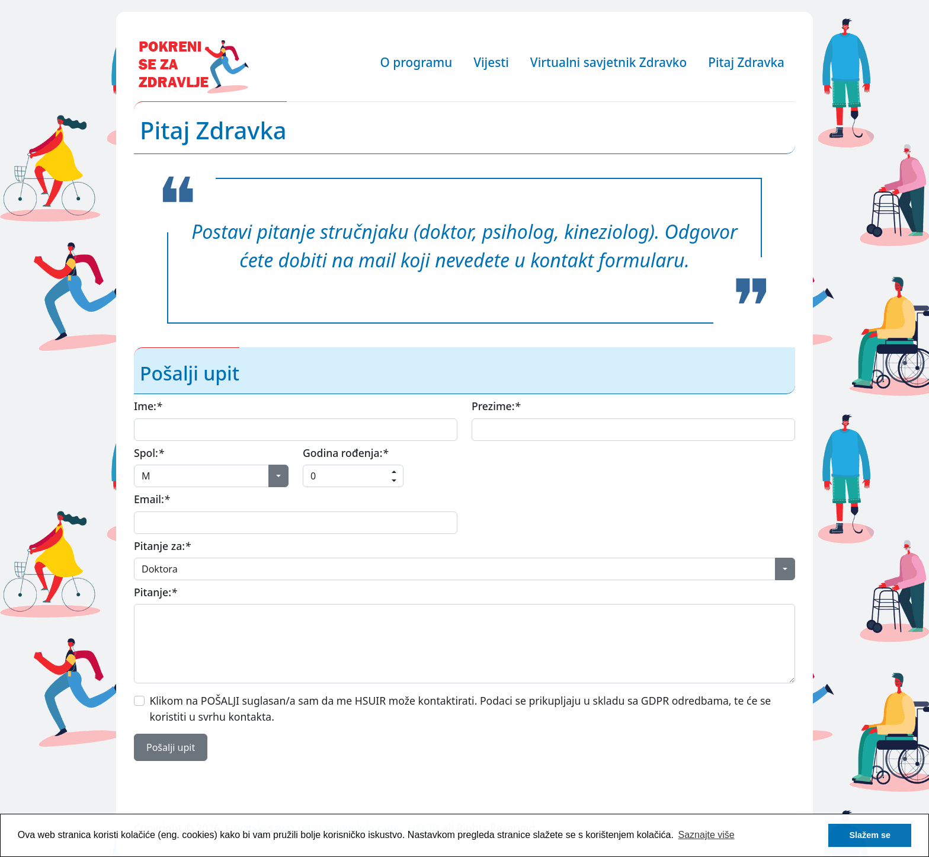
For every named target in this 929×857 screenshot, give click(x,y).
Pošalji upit (170, 747)
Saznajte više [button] (706, 835)
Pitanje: (155, 592)
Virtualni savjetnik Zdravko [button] (608, 62)
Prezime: (496, 406)
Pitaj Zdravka (746, 62)
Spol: (149, 453)
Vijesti (491, 62)
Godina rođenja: (345, 453)
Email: (151, 499)
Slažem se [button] (869, 835)
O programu (416, 62)
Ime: (148, 406)
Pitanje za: (162, 546)
